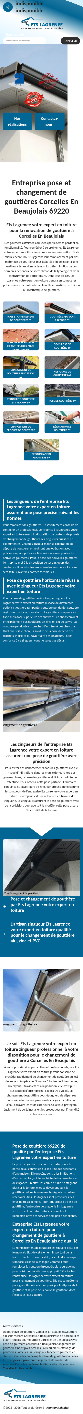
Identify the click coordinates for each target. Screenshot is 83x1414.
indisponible (30, 3)
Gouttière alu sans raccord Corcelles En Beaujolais (40, 1334)
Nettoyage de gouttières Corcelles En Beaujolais (39, 1350)
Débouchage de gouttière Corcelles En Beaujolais (34, 1332)
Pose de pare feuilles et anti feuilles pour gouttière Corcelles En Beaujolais (41, 1338)
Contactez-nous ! (49, 121)
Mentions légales (57, 1407)
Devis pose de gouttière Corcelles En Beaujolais (40, 1342)
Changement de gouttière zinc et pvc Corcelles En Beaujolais (39, 1346)
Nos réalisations (17, 121)
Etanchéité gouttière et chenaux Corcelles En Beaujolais (39, 1354)
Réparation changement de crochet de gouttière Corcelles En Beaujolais (35, 1362)
